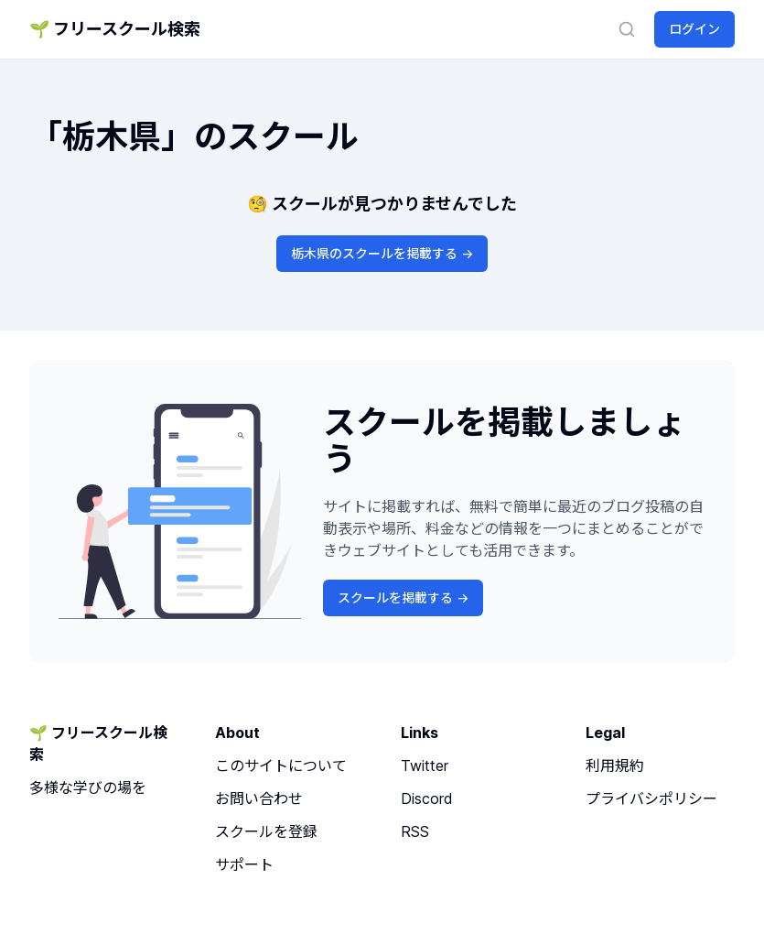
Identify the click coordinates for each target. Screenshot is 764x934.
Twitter (424, 765)
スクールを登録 (266, 831)
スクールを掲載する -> (403, 597)
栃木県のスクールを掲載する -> (382, 253)
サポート (244, 864)
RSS (415, 831)
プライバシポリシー (651, 798)
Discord (427, 798)
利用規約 (615, 765)
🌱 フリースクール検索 (114, 28)
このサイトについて (281, 765)
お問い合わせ (259, 798)
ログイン (694, 29)
